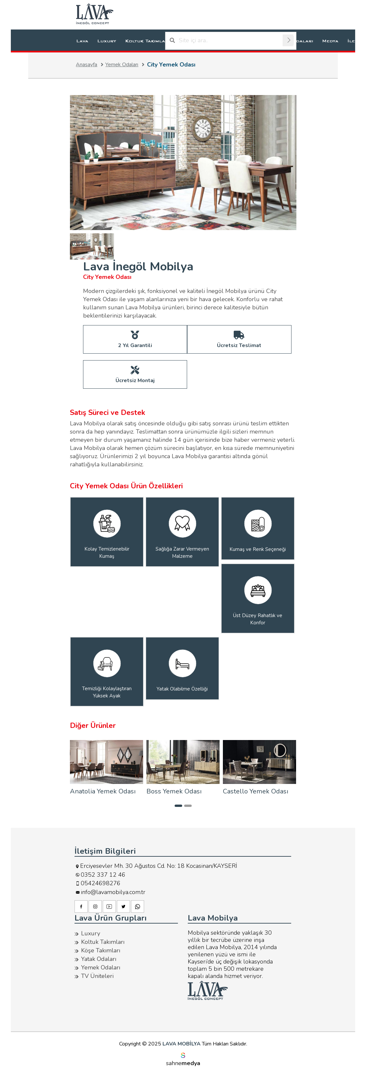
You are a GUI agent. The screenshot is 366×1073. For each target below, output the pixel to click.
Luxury (106, 41)
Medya (330, 41)
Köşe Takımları (100, 950)
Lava (82, 41)
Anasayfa (90, 64)
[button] (178, 805)
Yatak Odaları (98, 959)
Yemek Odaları (125, 64)
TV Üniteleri (97, 976)
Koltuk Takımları (147, 41)
